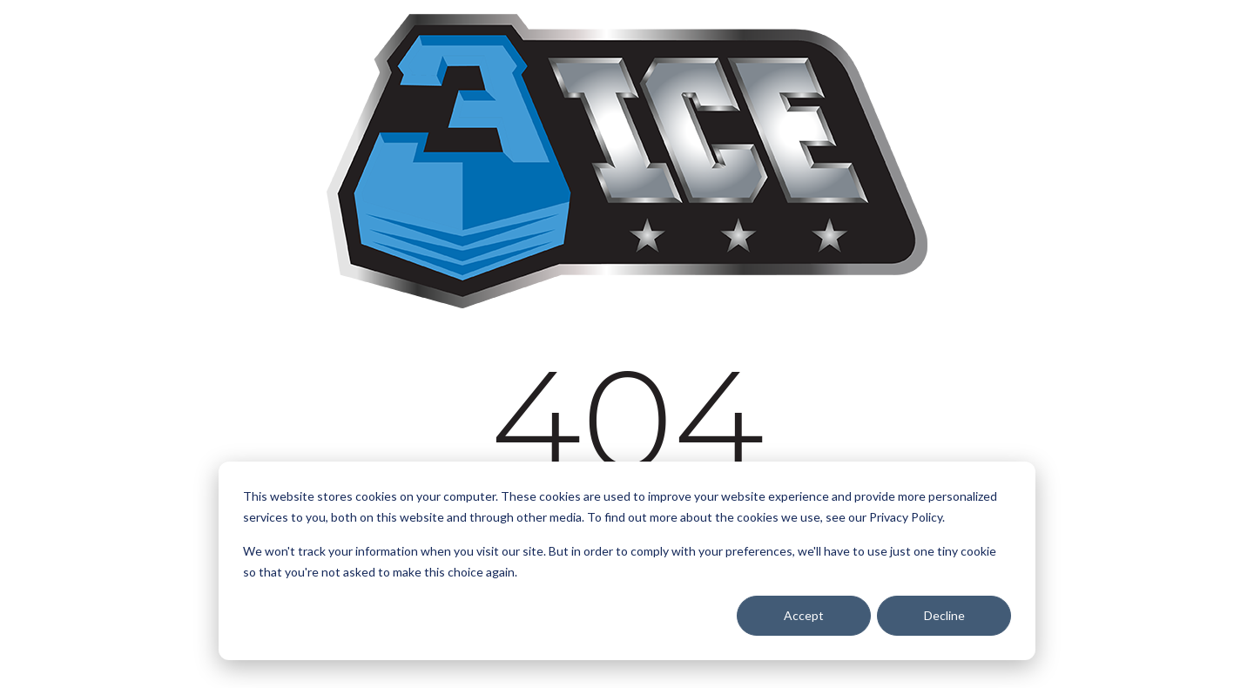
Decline (944, 615)
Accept (804, 615)
